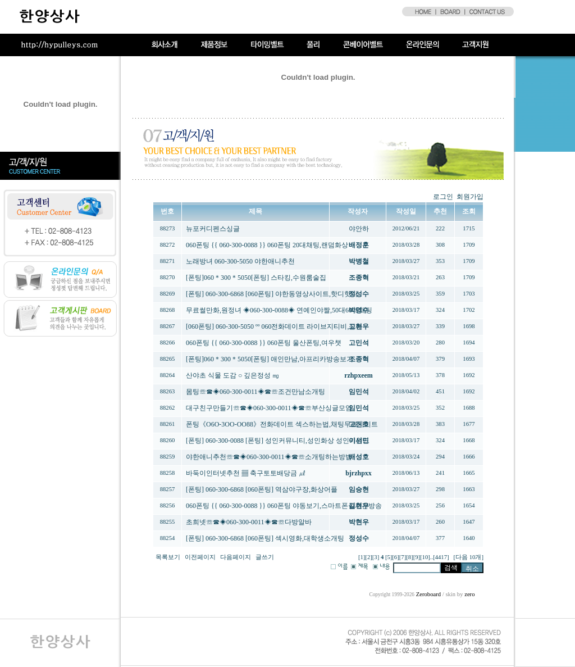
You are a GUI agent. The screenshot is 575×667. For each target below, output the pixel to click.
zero (469, 594)
